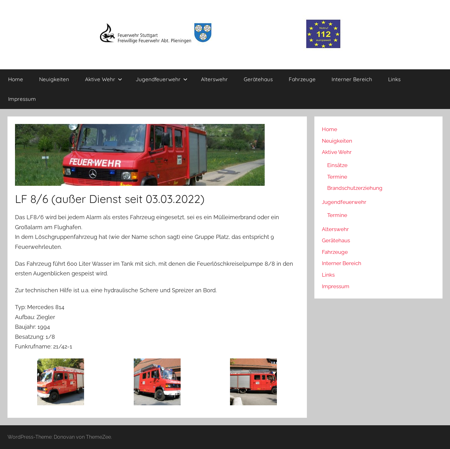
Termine (337, 177)
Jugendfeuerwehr (162, 79)
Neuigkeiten (54, 79)
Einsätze (337, 165)
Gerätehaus (258, 79)
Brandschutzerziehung (354, 188)
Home (15, 79)
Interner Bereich (352, 79)
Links (394, 79)
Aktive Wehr (103, 79)
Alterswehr (214, 79)
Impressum (22, 99)
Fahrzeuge (302, 79)
